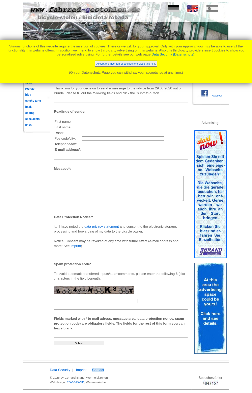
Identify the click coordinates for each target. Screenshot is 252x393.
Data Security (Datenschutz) (172, 54)
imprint (50, 251)
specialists (32, 119)
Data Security (51, 370)
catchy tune (33, 100)
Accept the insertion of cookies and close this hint (125, 63)
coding (29, 112)
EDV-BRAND (67, 382)
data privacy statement (93, 231)
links (28, 125)
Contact (89, 370)
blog (28, 94)
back (28, 106)
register (30, 88)
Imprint (72, 370)
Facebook (219, 100)
